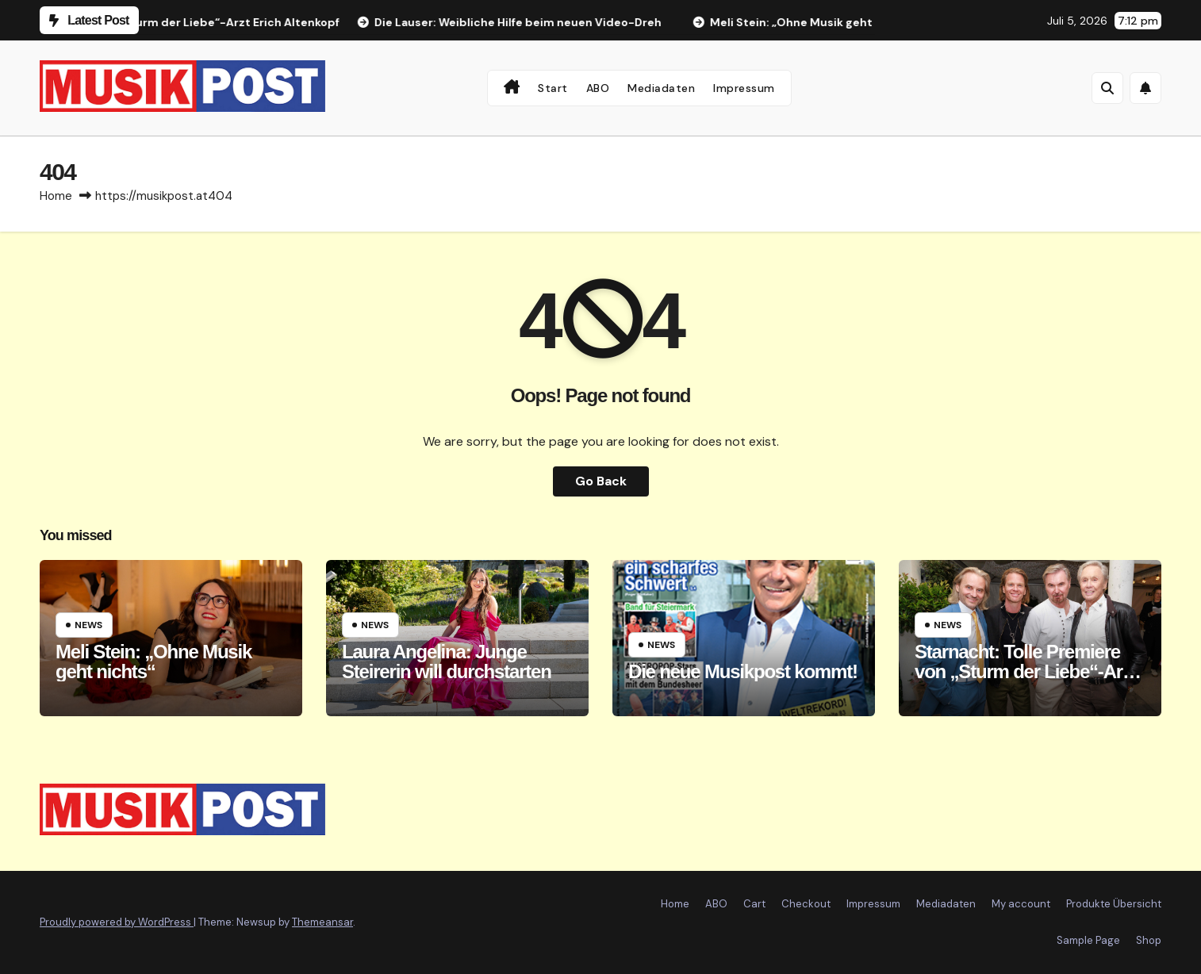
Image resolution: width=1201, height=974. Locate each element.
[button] (1107, 88)
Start (553, 88)
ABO (598, 88)
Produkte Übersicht (1113, 904)
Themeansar (322, 922)
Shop (1148, 940)
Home (56, 196)
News (88, 625)
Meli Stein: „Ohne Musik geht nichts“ (153, 661)
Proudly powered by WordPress (117, 922)
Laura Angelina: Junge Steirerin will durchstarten (446, 661)
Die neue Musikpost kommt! (743, 671)
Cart (754, 904)
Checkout (806, 904)
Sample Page (1088, 940)
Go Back (601, 481)
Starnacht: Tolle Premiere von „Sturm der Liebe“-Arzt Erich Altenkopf (1026, 671)
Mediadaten (661, 88)
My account (1021, 904)
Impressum (744, 88)
